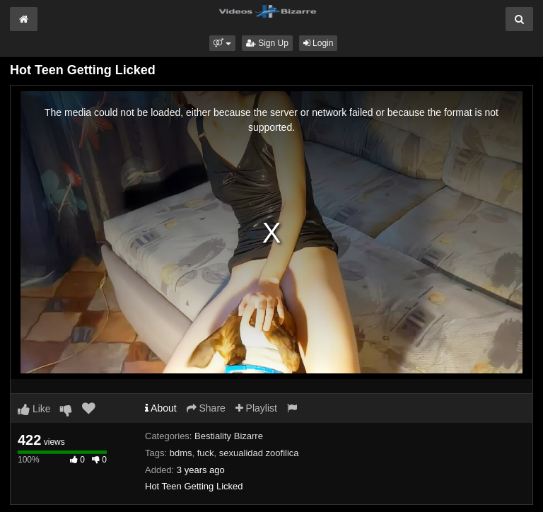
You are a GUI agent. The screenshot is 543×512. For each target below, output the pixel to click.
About (161, 408)
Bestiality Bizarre (228, 436)
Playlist (256, 408)
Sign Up (267, 43)
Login (318, 43)
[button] (222, 43)
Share (206, 408)
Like (34, 408)
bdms (181, 453)
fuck (205, 453)
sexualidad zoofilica (259, 453)
